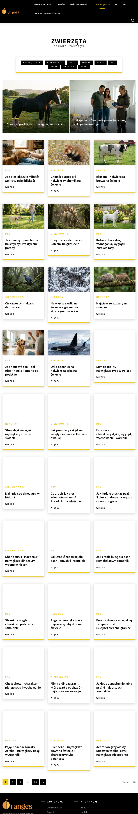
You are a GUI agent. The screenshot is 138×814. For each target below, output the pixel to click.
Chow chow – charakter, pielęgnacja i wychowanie (21, 667)
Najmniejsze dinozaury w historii (21, 482)
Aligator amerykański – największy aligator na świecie (65, 608)
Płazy (101, 63)
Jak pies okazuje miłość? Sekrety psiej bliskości (20, 177)
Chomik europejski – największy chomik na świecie (64, 179)
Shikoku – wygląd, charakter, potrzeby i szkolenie (23, 606)
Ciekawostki (55, 63)
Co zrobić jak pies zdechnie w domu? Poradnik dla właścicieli (69, 484)
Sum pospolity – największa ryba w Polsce (113, 362)
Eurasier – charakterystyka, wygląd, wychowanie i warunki (113, 423)
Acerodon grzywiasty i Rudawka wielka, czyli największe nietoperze (110, 731)
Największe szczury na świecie (110, 301)
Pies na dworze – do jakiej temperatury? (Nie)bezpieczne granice (112, 608)
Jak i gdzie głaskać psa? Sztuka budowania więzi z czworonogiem (112, 484)
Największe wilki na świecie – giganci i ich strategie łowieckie (68, 303)
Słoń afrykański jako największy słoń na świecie (22, 421)
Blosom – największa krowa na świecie (113, 177)
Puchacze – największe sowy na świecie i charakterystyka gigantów (68, 731)
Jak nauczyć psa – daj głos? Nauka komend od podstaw (22, 362)
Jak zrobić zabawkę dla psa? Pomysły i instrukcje (68, 544)
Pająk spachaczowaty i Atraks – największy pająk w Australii (22, 731)
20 (35, 758)
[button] (132, 20)
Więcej (9, 186)
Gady (72, 63)
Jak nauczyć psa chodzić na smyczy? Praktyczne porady (23, 239)
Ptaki (54, 67)
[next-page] (43, 758)
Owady (86, 63)
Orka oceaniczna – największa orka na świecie (68, 362)
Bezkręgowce (32, 63)
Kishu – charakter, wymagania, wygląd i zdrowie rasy (109, 241)
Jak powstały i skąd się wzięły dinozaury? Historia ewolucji (67, 423)
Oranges (60, 46)
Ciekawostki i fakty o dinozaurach (18, 301)
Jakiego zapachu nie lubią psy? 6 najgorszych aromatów (112, 669)
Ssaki (84, 67)
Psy (112, 63)
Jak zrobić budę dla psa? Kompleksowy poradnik (111, 544)
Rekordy (69, 67)
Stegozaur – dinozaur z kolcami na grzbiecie (65, 239)
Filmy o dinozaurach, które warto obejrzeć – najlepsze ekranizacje (68, 669)
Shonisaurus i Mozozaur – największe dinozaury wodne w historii (23, 546)
